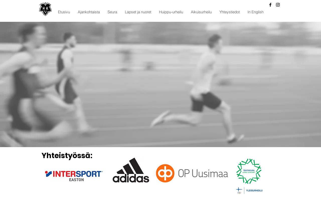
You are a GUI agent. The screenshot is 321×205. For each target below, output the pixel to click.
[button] (89, 12)
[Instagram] (277, 4)
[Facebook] (270, 4)
